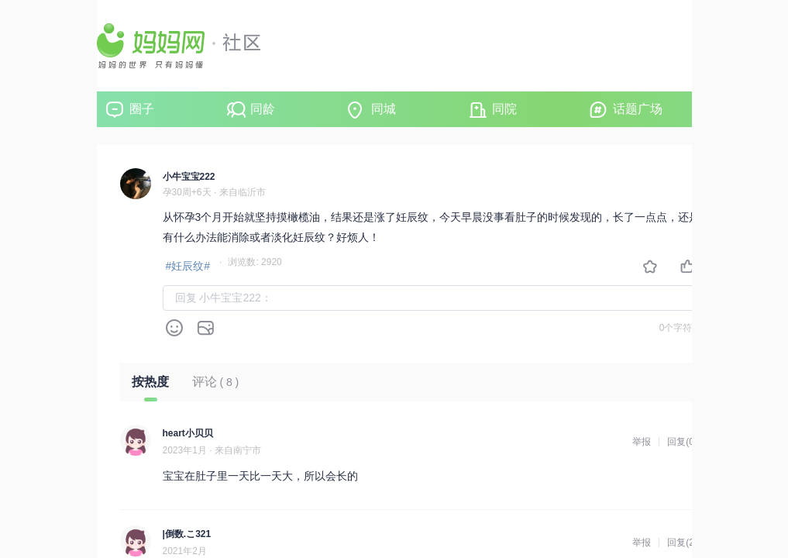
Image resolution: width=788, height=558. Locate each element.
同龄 (262, 108)
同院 (504, 108)
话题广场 (637, 108)
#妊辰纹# (188, 266)
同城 (383, 108)
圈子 (141, 108)
